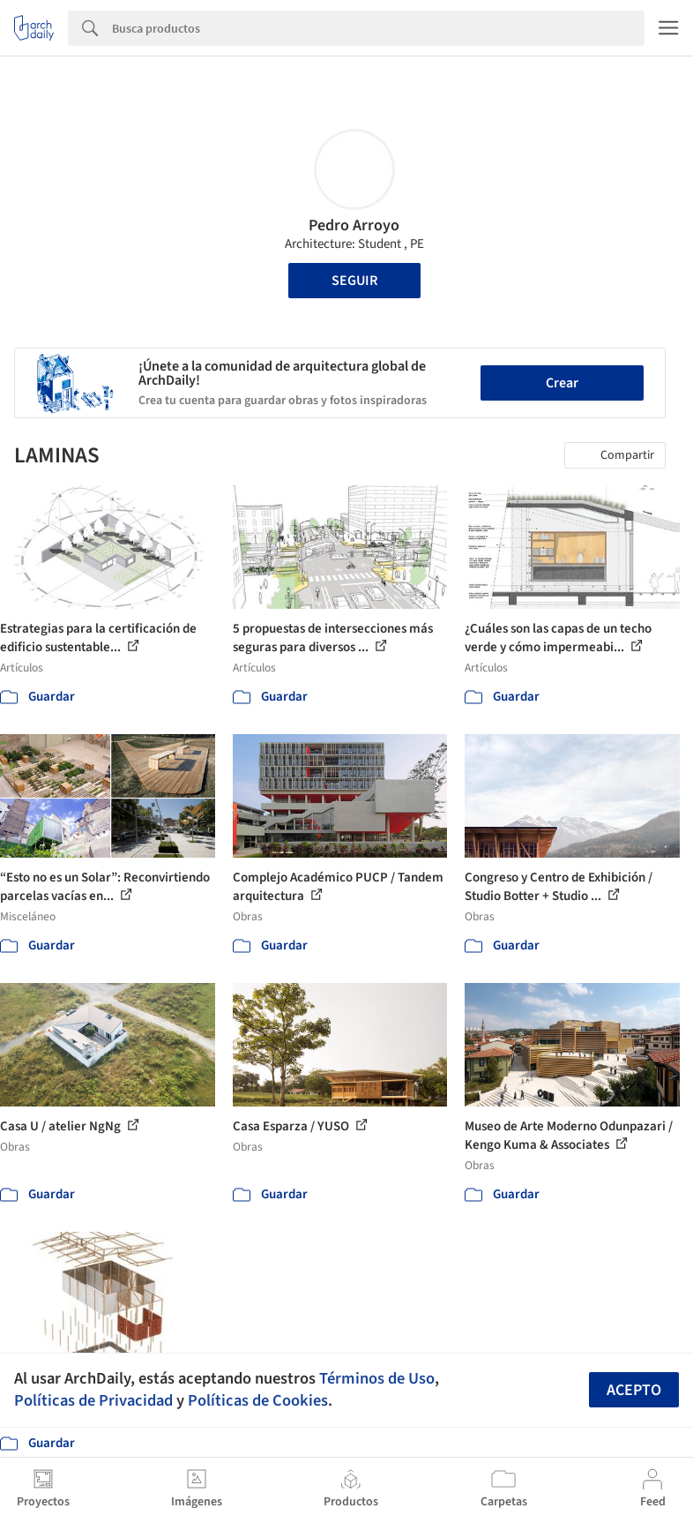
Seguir (354, 280)
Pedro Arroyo (354, 225)
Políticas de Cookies (258, 1400)
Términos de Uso (377, 1378)
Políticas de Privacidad (93, 1400)
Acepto (634, 1390)
